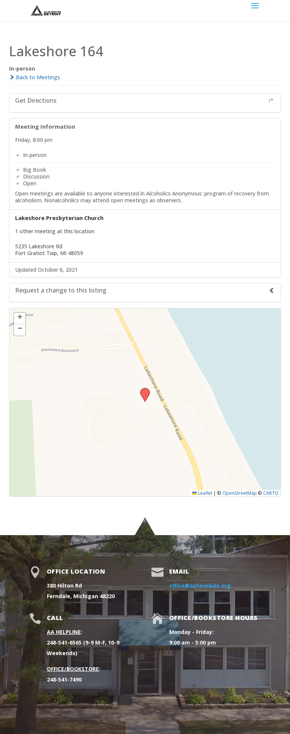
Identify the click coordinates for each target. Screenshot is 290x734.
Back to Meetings (34, 77)
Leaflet (202, 493)
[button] (142, 390)
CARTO (271, 493)
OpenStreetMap (239, 493)
